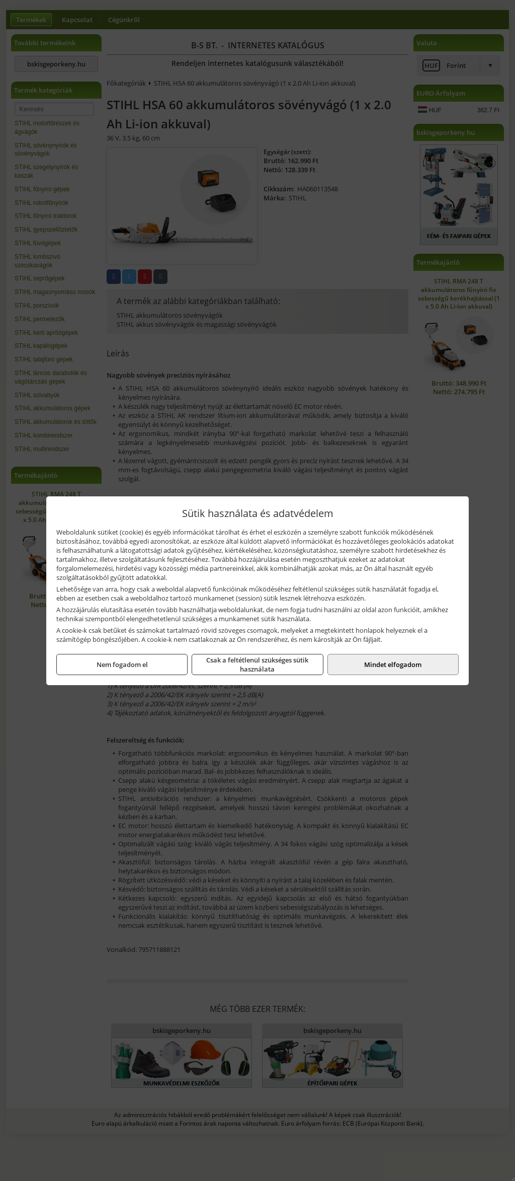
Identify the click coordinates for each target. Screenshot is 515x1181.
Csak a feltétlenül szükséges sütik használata (257, 664)
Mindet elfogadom (392, 664)
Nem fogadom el (122, 664)
